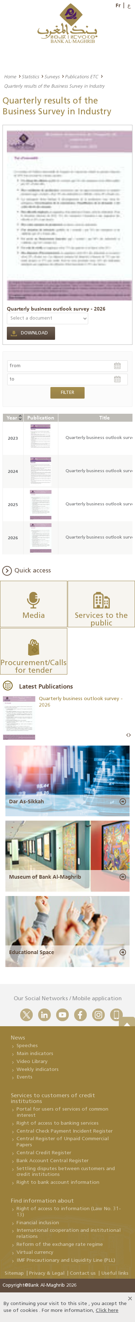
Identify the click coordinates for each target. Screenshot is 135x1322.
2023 (13, 438)
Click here (107, 1310)
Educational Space (31, 952)
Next (130, 735)
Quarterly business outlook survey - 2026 (56, 309)
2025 (13, 504)
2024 (13, 471)
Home (10, 76)
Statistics (30, 76)
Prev (127, 735)
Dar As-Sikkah (26, 801)
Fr (118, 5)
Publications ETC (81, 76)
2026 (13, 537)
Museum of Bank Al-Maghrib (45, 877)
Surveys (51, 76)
